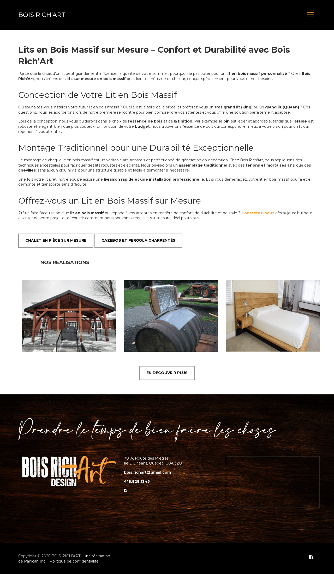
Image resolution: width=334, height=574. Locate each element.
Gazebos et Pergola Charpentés (138, 240)
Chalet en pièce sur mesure (55, 240)
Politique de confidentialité (74, 561)
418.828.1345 (137, 481)
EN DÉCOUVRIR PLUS (167, 372)
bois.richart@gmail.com (147, 472)
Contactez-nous (257, 213)
